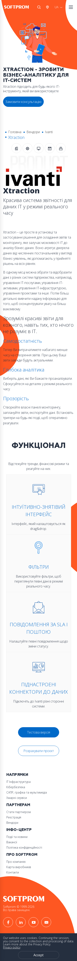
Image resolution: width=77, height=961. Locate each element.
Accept (38, 955)
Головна (14, 132)
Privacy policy (11, 947)
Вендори (33, 132)
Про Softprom (21, 854)
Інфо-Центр (19, 829)
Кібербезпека (15, 787)
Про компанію (16, 862)
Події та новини (17, 837)
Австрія (48, 7)
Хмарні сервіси (16, 798)
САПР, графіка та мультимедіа (26, 792)
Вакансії (11, 842)
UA (56, 7)
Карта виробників (18, 867)
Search (39, 7)
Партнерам (18, 805)
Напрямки (17, 774)
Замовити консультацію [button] (23, 101)
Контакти (12, 872)
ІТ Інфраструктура (18, 782)
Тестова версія (38, 732)
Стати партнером (18, 812)
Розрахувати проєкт (38, 751)
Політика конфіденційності (24, 847)
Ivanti (49, 132)
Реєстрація (13, 817)
